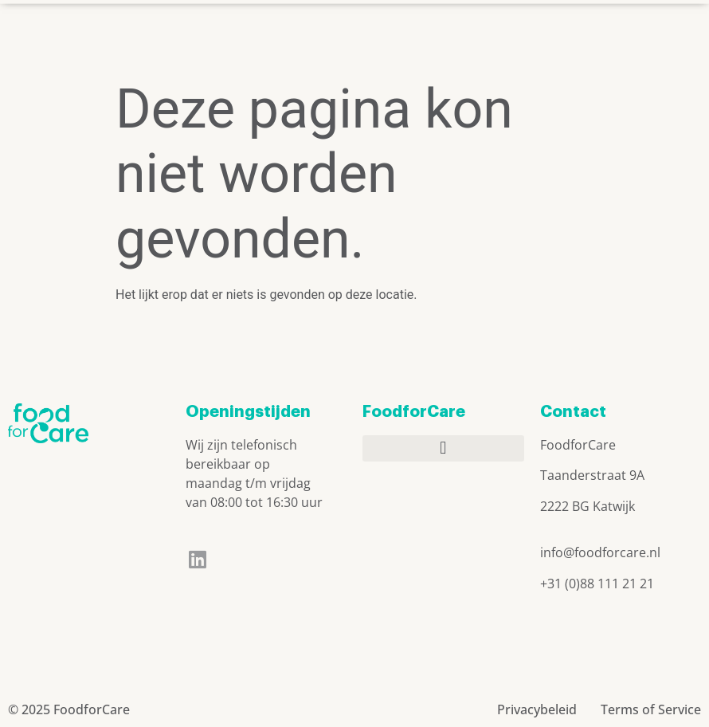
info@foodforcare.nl (600, 552)
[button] (495, 31)
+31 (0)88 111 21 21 (597, 583)
